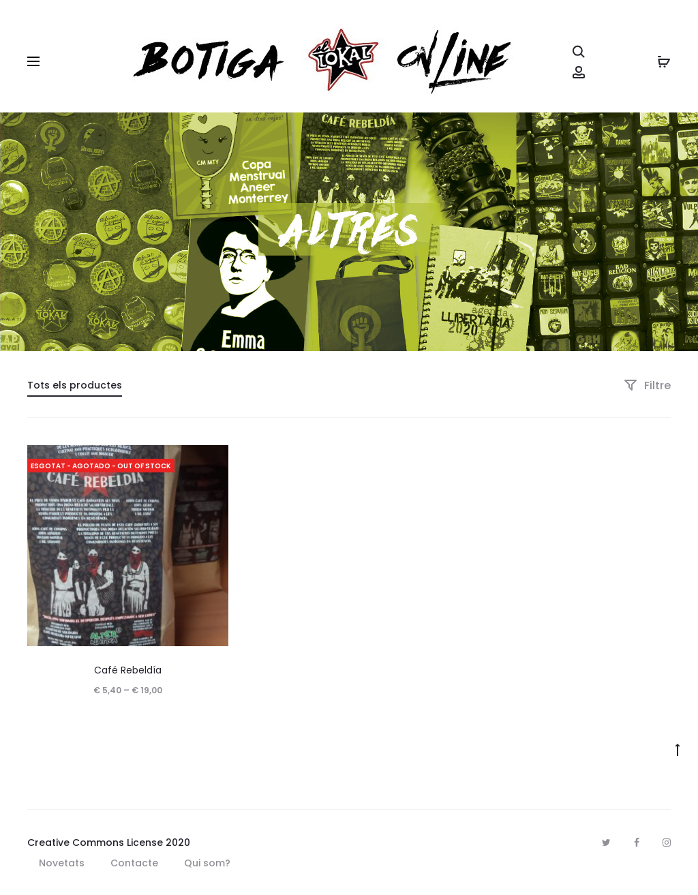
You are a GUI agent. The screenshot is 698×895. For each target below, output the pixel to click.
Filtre (647, 385)
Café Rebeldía (128, 670)
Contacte (134, 863)
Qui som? (207, 863)
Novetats (62, 863)
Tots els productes (74, 385)
